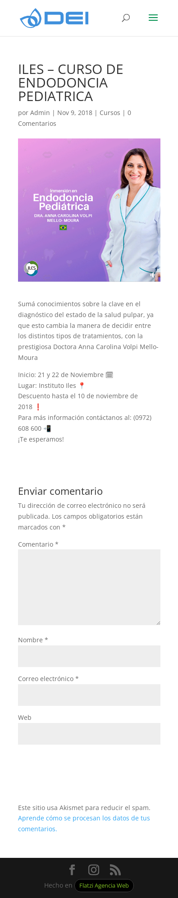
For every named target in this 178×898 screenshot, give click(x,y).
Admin (40, 112)
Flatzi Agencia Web (104, 885)
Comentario (38, 544)
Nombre (33, 640)
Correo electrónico (48, 678)
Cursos (110, 112)
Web (25, 717)
